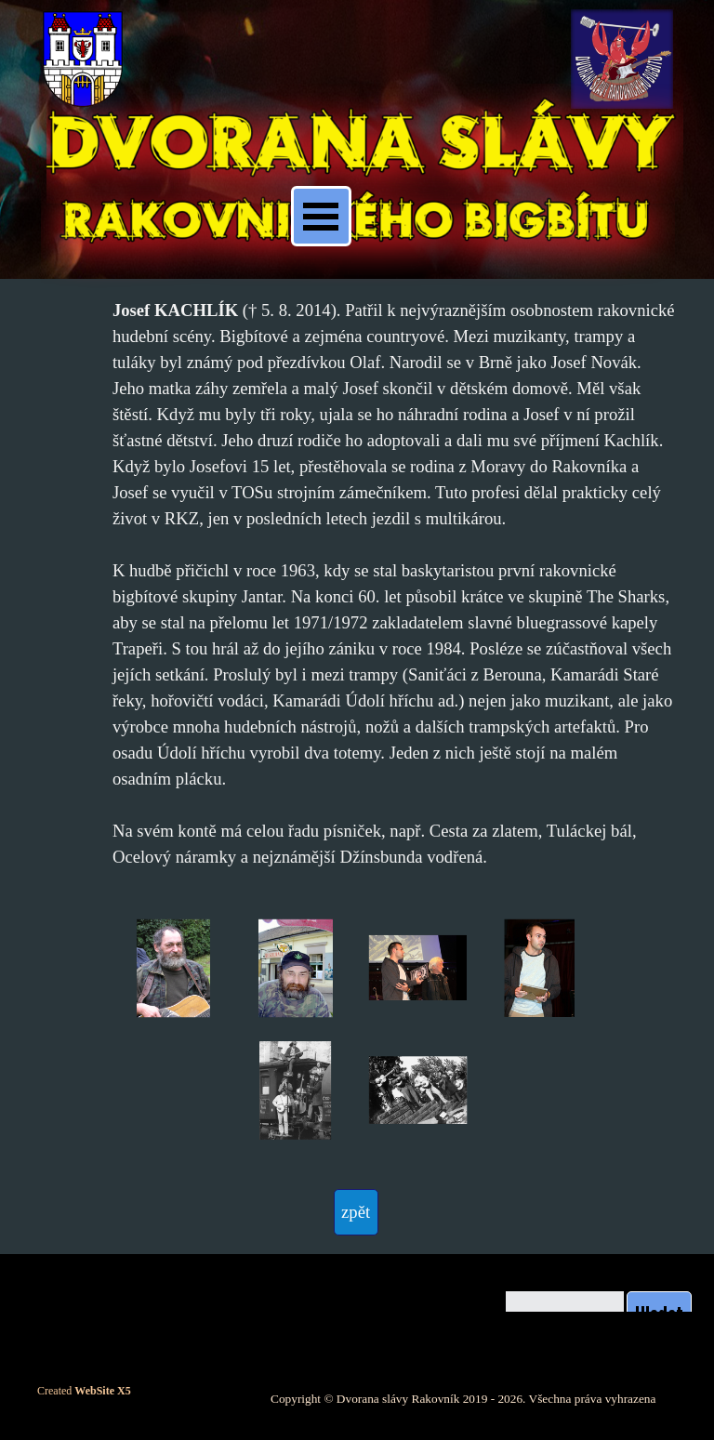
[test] (356, 1212)
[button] (173, 968)
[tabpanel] (393, 583)
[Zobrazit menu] (321, 216)
